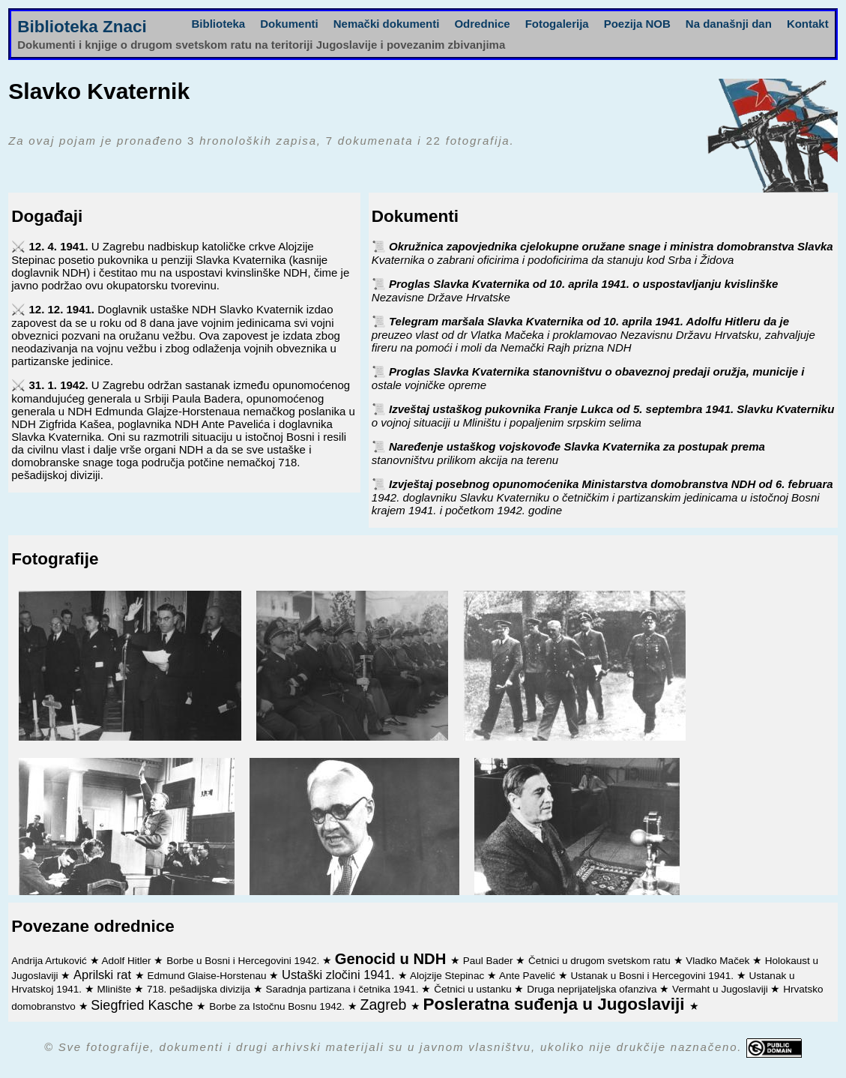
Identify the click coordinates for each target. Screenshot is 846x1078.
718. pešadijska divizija (200, 989)
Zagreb (385, 1004)
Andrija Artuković (50, 960)
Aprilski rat (104, 974)
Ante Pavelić (528, 975)
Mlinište (116, 989)
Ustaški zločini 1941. (340, 974)
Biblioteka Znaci (82, 26)
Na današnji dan (729, 23)
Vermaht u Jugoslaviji (721, 989)
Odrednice (482, 23)
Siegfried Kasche (143, 1005)
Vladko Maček (719, 960)
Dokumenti (289, 23)
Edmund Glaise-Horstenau (208, 975)
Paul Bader (489, 960)
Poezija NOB (637, 23)
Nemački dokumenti (386, 23)
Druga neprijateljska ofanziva (593, 989)
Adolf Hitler (128, 960)
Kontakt (808, 23)
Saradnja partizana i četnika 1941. (343, 989)
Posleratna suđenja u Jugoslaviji (556, 1004)
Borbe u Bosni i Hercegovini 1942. (244, 960)
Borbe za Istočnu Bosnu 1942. (278, 1006)
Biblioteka (219, 23)
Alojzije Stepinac (448, 975)
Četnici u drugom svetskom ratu (601, 960)
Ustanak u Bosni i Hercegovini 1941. (653, 975)
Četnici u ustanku (474, 989)
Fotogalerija (557, 23)
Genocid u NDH (392, 959)
